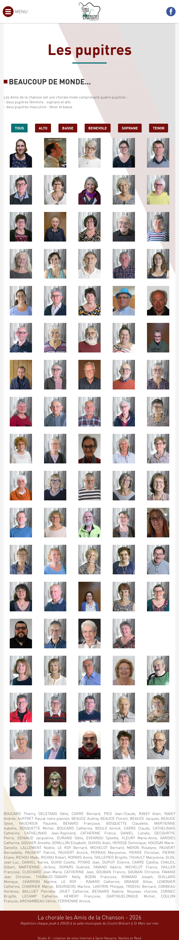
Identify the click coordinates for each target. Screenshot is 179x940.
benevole (97, 128)
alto (43, 128)
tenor (158, 128)
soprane (130, 128)
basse (68, 128)
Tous (19, 128)
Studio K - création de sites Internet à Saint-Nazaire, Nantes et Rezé (89, 938)
